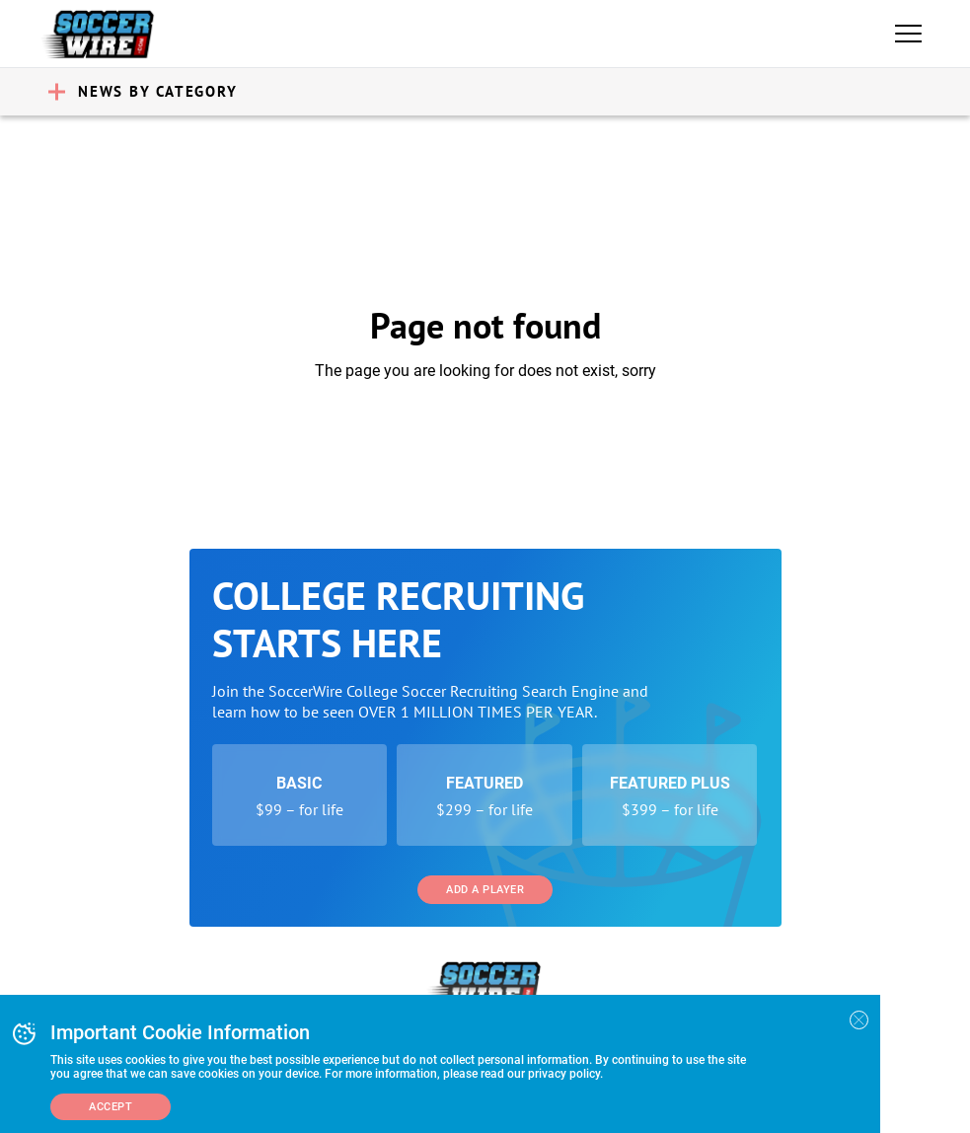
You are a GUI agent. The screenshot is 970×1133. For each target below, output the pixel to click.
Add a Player (485, 889)
